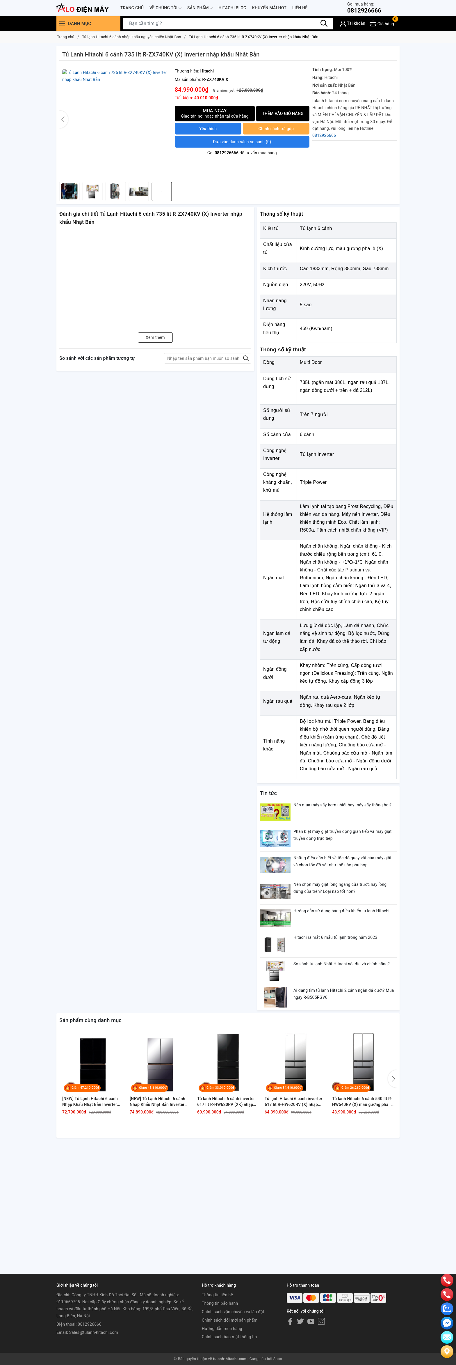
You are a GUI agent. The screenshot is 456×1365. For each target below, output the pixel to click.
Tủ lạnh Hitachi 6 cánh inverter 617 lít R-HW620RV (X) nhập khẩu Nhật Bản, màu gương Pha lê (294, 1101)
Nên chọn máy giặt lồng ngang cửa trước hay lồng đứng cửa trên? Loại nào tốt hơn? (339, 888)
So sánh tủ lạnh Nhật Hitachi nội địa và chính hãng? (341, 964)
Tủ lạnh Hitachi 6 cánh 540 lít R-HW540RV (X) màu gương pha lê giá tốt (362, 1101)
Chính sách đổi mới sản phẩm (229, 1320)
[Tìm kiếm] (324, 23)
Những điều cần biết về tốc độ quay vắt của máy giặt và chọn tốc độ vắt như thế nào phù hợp (342, 861)
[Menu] (62, 23)
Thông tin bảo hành (220, 1303)
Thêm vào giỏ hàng (283, 113)
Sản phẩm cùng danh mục (90, 1020)
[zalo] (447, 1308)
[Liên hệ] (447, 1351)
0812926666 (364, 7)
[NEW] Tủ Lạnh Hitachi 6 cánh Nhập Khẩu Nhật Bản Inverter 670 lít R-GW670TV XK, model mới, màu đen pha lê (90, 1101)
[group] (115, 122)
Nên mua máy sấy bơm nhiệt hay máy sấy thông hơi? (342, 805)
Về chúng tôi (165, 8)
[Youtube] (310, 1321)
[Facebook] (290, 1321)
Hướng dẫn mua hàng (222, 1328)
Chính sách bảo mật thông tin (229, 1336)
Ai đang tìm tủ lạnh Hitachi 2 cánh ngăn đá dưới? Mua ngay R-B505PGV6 (343, 994)
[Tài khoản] (352, 24)
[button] (167, 119)
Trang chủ (132, 8)
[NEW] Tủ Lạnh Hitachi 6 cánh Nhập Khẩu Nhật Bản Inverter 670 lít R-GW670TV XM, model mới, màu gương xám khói (158, 1101)
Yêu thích (208, 128)
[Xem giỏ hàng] (382, 23)
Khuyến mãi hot (269, 8)
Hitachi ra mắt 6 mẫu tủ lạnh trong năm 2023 (335, 937)
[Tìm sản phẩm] (228, 23)
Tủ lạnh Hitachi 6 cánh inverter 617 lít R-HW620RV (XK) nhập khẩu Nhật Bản (226, 1101)
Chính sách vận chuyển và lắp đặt (233, 1311)
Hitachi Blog (232, 8)
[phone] (447, 1280)
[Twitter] (300, 1321)
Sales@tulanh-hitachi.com (93, 1332)
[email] (447, 1322)
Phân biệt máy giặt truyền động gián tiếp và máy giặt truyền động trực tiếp (342, 835)
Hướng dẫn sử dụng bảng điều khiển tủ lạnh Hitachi (341, 911)
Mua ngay (215, 113)
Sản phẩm (200, 8)
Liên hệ (299, 8)
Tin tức (268, 793)
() (242, 141)
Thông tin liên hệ (217, 1295)
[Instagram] (321, 1321)
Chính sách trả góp (276, 128)
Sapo (277, 1359)
